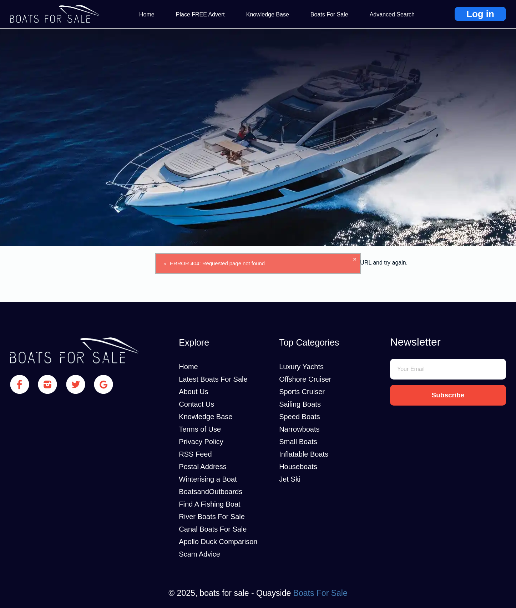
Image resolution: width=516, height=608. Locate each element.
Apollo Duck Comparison (218, 542)
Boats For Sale (329, 14)
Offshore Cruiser (305, 379)
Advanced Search (392, 14)
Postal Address (202, 467)
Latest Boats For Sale (213, 379)
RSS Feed (195, 454)
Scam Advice (199, 554)
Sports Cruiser (302, 392)
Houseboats (298, 467)
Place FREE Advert (200, 14)
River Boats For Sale (212, 517)
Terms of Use (200, 429)
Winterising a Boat (208, 479)
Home (147, 14)
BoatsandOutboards (210, 492)
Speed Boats (299, 417)
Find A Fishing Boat (209, 504)
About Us (193, 392)
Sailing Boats (300, 404)
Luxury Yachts (301, 367)
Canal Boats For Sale (213, 529)
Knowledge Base (267, 14)
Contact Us (196, 404)
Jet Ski (289, 479)
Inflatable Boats (303, 454)
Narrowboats (299, 429)
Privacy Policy (201, 442)
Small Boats (298, 442)
